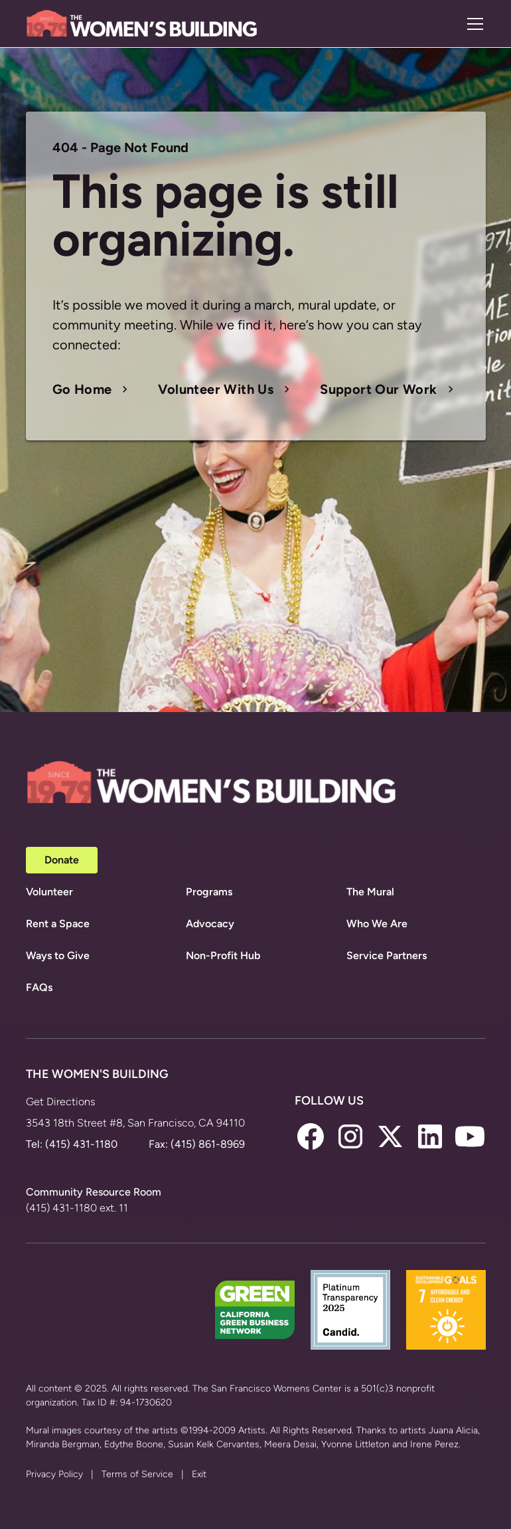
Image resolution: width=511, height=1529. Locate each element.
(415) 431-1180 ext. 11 (77, 1208)
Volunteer (49, 891)
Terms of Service (137, 1474)
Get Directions (60, 1101)
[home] (142, 24)
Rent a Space (58, 923)
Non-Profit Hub (223, 955)
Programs (209, 891)
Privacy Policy (54, 1474)
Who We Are (376, 923)
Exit (199, 1474)
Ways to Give (58, 955)
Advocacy (210, 923)
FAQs (39, 987)
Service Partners (386, 955)
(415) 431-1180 (81, 1144)
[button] (472, 24)
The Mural (370, 891)
